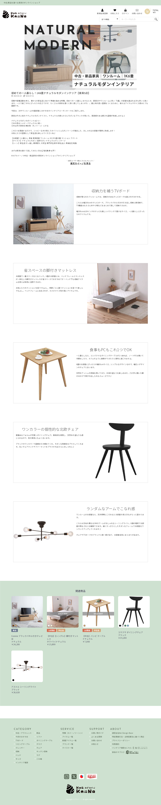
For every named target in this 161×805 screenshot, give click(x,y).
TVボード (19, 740)
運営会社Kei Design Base (122, 733)
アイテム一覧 (67, 737)
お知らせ (94, 744)
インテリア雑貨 (22, 762)
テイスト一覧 (67, 748)
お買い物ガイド (97, 733)
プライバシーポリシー (121, 740)
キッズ (18, 759)
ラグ (38, 755)
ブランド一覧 (67, 744)
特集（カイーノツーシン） (73, 733)
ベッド (18, 755)
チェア (39, 748)
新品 (38, 733)
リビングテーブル (23, 744)
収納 (17, 751)
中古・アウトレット (24, 733)
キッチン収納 (42, 751)
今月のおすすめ (22, 737)
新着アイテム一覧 (69, 740)
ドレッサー (20, 748)
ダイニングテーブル (45, 740)
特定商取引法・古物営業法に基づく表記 (128, 737)
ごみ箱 (39, 759)
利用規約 (115, 744)
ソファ (39, 737)
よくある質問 (96, 737)
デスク (39, 744)
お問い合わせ (96, 740)
